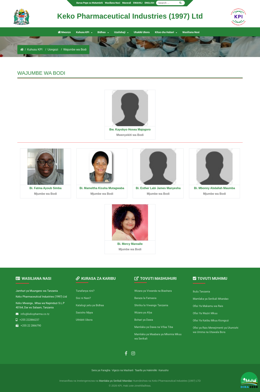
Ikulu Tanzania (201, 291)
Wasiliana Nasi (112, 2)
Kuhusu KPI (82, 32)
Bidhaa (102, 32)
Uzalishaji (119, 32)
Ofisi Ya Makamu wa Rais (208, 306)
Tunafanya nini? (85, 290)
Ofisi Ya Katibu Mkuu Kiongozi (211, 320)
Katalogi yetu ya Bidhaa (90, 305)
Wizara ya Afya (143, 312)
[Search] (170, 3)
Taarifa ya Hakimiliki (146, 370)
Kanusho (163, 370)
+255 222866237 (29, 319)
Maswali (126, 2)
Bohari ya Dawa (143, 319)
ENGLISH (149, 2)
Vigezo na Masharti (122, 370)
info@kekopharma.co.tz (35, 314)
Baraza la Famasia (145, 298)
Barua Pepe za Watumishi (89, 2)
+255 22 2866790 (31, 325)
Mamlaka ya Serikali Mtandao (211, 298)
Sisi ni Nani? (83, 298)
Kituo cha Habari (164, 32)
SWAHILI (137, 2)
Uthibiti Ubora (84, 319)
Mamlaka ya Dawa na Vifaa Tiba (153, 327)
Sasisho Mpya (84, 312)
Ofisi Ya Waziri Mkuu (205, 313)
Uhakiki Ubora (142, 32)
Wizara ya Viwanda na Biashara (153, 290)
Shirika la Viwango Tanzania (151, 305)
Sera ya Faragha (101, 370)
